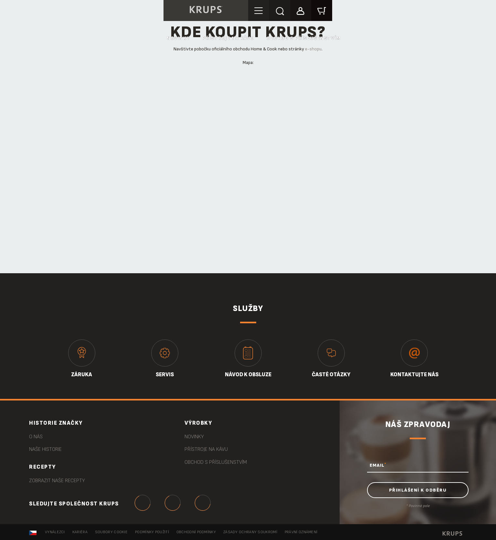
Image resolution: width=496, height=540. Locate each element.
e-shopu (313, 49)
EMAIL (378, 465)
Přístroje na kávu (228, 38)
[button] (300, 10)
